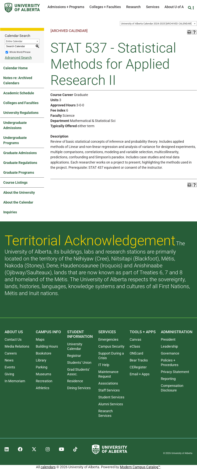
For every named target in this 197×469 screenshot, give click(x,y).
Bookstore (43, 353)
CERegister (138, 367)
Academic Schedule (18, 93)
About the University (19, 192)
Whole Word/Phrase (19, 52)
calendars (48, 467)
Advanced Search (18, 58)
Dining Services (79, 388)
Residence (75, 381)
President (168, 339)
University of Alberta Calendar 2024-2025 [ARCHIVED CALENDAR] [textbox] (156, 23)
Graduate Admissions (20, 153)
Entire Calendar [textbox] (14, 41)
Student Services (111, 397)
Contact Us (13, 339)
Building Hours (47, 346)
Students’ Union (79, 363)
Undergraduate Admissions (15, 125)
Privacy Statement (175, 372)
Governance (170, 353)
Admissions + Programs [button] (66, 7)
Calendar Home (15, 68)
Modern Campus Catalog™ (140, 467)
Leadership (169, 346)
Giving (9, 374)
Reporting (168, 379)
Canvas (135, 339)
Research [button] (133, 7)
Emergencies (108, 339)
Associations (108, 383)
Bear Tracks (139, 360)
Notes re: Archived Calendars (17, 80)
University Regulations (20, 113)
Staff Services (109, 390)
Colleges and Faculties (20, 103)
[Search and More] (190, 8)
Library (41, 360)
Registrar (74, 356)
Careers (11, 353)
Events (10, 367)
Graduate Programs (18, 172)
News (9, 360)
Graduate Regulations (20, 163)
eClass (135, 346)
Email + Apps (139, 374)
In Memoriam (15, 381)
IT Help (103, 365)
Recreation (44, 381)
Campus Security (111, 346)
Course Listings (15, 182)
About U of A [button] (174, 7)
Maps (40, 339)
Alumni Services (110, 404)
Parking (41, 367)
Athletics (42, 388)
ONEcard (136, 353)
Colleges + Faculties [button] (105, 7)
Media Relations (17, 346)
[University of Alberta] (22, 8)
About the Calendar (18, 202)
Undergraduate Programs (15, 140)
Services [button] (152, 7)
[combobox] (158, 23)
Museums (43, 374)
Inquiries (10, 212)
